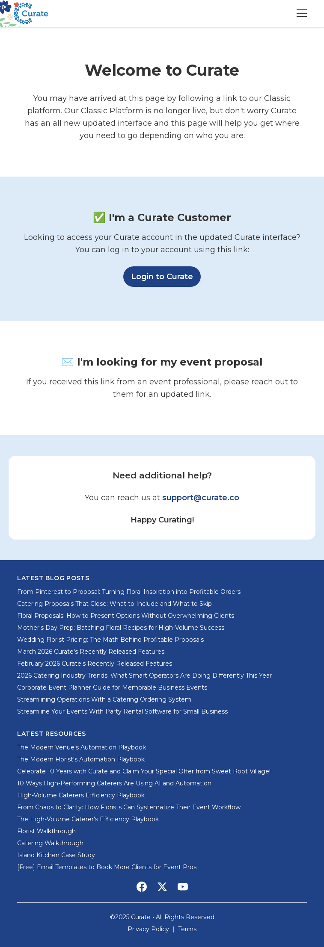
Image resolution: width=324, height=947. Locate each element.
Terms (187, 929)
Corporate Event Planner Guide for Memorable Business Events (112, 687)
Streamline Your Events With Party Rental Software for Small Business (122, 711)
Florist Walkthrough (46, 831)
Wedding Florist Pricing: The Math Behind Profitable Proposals (110, 639)
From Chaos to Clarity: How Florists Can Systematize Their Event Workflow (129, 807)
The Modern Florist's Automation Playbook (81, 759)
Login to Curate (166, 275)
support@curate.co (200, 497)
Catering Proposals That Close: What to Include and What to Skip (114, 604)
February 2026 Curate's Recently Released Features (94, 663)
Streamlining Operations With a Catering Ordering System (104, 699)
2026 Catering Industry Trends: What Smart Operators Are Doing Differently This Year (144, 675)
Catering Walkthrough (50, 843)
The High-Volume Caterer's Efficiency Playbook (88, 819)
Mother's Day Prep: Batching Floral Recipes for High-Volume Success (120, 627)
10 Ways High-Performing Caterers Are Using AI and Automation (114, 783)
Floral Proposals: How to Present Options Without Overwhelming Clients (125, 616)
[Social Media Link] (142, 887)
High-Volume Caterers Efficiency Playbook (81, 795)
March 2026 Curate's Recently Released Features (90, 651)
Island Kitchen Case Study (56, 855)
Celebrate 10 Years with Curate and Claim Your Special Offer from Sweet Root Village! (143, 771)
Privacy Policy (148, 929)
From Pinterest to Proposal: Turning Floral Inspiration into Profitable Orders (129, 592)
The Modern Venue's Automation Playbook (81, 747)
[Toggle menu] (301, 13)
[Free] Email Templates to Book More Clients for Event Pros (106, 867)
